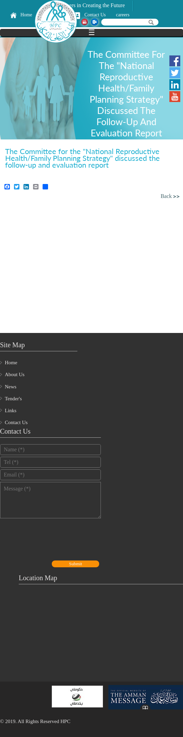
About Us (15, 374)
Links (10, 410)
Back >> (170, 196)
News (10, 386)
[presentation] (52, 540)
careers (122, 14)
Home (26, 14)
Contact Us (95, 14)
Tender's (13, 398)
